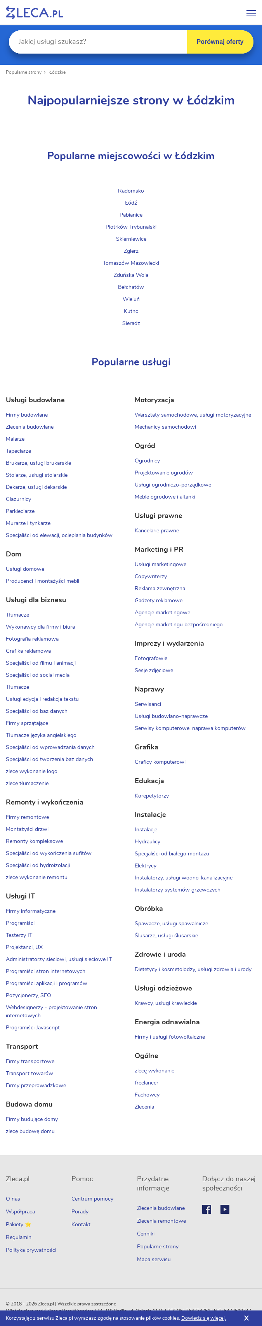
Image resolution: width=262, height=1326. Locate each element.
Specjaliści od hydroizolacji (38, 865)
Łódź (131, 203)
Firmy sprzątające (27, 723)
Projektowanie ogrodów (164, 473)
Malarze (15, 439)
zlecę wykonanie (154, 1071)
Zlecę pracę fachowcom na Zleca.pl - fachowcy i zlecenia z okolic (34, 12)
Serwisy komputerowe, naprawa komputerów (190, 728)
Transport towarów (29, 1073)
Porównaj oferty (220, 41)
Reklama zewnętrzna (160, 588)
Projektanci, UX (24, 947)
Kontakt (80, 1224)
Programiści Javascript (33, 1028)
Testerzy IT (19, 935)
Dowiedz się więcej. (203, 1318)
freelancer (146, 1083)
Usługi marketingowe (160, 564)
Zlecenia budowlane (30, 427)
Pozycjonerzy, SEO (28, 995)
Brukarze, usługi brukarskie (38, 463)
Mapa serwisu (154, 1259)
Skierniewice (131, 239)
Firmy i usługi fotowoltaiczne (170, 1037)
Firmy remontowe (27, 817)
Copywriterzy (151, 576)
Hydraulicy (147, 842)
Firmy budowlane (27, 415)
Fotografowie (151, 658)
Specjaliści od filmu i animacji (41, 663)
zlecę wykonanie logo (31, 771)
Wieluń (131, 299)
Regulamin (18, 1237)
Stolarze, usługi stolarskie (37, 475)
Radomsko (131, 191)
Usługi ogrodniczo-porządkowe (173, 485)
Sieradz (131, 323)
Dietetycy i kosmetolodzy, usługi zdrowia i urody (193, 969)
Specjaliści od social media (37, 675)
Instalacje (146, 829)
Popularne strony (24, 72)
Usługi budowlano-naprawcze (171, 716)
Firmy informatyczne (31, 911)
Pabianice (131, 215)
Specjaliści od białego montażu (172, 854)
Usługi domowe (25, 569)
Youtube (224, 1209)
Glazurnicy (18, 499)
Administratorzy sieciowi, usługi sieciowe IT (59, 959)
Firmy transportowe (30, 1061)
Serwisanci (148, 704)
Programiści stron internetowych (45, 971)
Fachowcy (147, 1095)
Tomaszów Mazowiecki (131, 263)
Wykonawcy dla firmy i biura (40, 627)
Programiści (20, 923)
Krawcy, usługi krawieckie (166, 1003)
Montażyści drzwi (27, 829)
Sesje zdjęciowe (154, 670)
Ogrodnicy (147, 461)
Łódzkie (57, 72)
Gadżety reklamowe (158, 600)
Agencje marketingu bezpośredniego (179, 624)
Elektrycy (145, 866)
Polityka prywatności (31, 1250)
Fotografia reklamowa (32, 639)
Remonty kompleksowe (34, 841)
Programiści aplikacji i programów (46, 983)
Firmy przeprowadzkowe (36, 1085)
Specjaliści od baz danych (37, 711)
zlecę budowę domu (30, 1131)
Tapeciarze (18, 451)
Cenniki (145, 1234)
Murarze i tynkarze (28, 523)
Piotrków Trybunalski (131, 227)
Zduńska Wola (131, 275)
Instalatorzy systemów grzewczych (177, 890)
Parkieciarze (20, 511)
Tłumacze (17, 615)
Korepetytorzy (152, 796)
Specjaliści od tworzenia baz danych (49, 759)
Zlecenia (144, 1107)
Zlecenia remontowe (161, 1221)
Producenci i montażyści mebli (42, 581)
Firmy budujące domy (32, 1119)
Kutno (131, 311)
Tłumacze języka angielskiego (41, 735)
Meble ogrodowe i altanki (165, 497)
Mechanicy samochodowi (165, 427)
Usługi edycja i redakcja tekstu (42, 699)
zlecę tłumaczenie (27, 783)
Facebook (206, 1209)
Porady (79, 1212)
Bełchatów (131, 287)
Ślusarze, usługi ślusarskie (166, 935)
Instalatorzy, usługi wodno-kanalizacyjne (184, 878)
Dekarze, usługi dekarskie (36, 487)
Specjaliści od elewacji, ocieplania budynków (59, 535)
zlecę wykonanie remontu (37, 877)
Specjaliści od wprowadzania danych (50, 747)
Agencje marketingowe (162, 612)
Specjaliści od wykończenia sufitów (49, 853)
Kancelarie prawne (157, 531)
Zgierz (131, 251)
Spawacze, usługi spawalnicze (171, 923)
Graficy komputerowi (160, 762)
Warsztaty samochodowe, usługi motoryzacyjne (193, 415)
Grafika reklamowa (28, 651)
